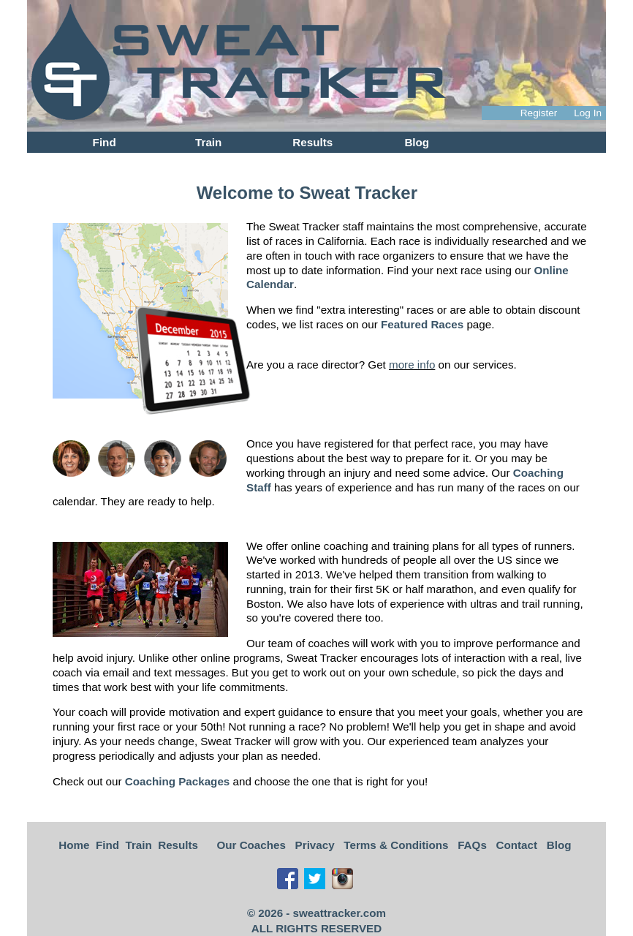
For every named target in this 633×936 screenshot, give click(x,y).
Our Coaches (251, 845)
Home (73, 845)
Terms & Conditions (396, 845)
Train (208, 142)
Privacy (315, 845)
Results (312, 142)
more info (412, 364)
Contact (517, 845)
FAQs (472, 845)
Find (104, 142)
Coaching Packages (177, 781)
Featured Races (422, 324)
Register (539, 112)
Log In (588, 112)
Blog (416, 142)
